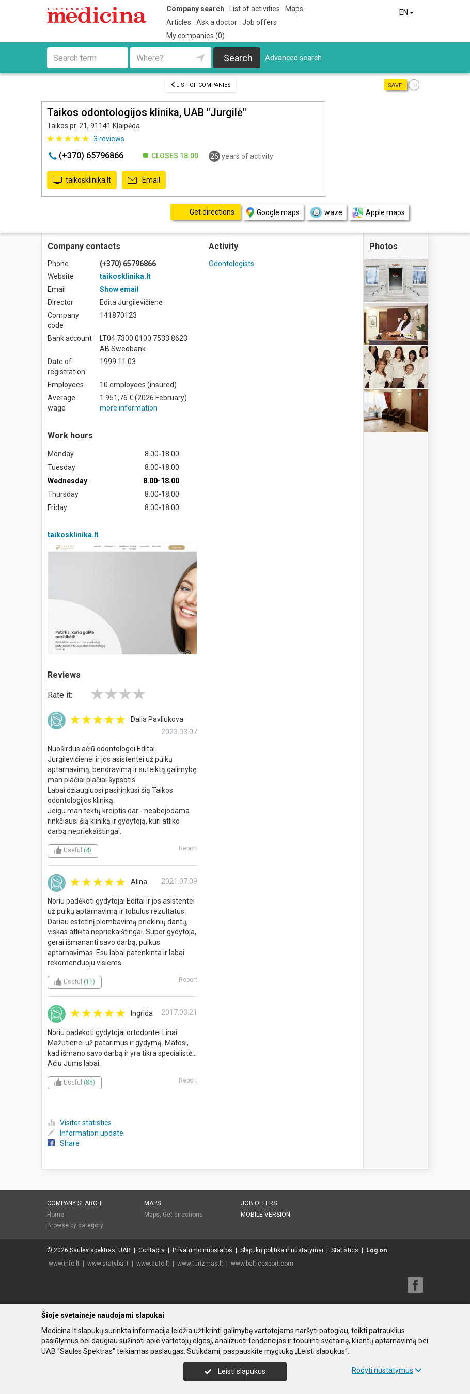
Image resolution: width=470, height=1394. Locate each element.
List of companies (200, 84)
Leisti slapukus (235, 1371)
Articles (178, 22)
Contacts (151, 1250)
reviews (108, 139)
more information (129, 408)
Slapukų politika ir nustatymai (281, 1250)
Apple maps (378, 212)
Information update (85, 1133)
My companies (195, 35)
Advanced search (293, 58)
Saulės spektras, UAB (100, 1250)
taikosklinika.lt (82, 180)
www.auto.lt (152, 1263)
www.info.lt (64, 1263)
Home (55, 1214)
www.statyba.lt (108, 1263)
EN (407, 12)
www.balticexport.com (262, 1263)
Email (144, 180)
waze (325, 212)
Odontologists (231, 263)
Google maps (273, 212)
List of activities (254, 9)
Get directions (183, 1214)
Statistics (344, 1250)
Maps (294, 9)
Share (64, 1143)
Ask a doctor (216, 22)
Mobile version (265, 1214)
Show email (119, 289)
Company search (195, 9)
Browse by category (75, 1225)
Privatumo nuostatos (202, 1250)
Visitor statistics (80, 1123)
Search (238, 58)
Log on (376, 1250)
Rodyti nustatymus (387, 1370)
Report (188, 848)
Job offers (259, 22)
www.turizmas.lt (200, 1263)
